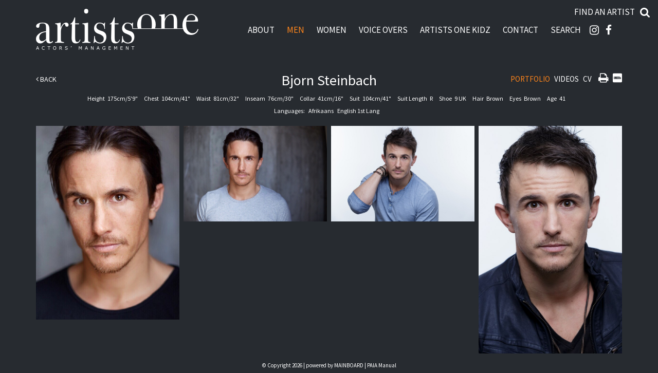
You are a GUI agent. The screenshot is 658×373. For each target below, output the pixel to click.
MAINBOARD (348, 365)
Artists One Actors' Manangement (117, 29)
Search (566, 29)
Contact (520, 29)
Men (295, 29)
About (261, 29)
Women (331, 29)
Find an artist (604, 11)
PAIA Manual (381, 365)
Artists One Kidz (455, 29)
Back (46, 79)
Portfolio (530, 79)
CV (587, 79)
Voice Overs (383, 29)
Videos (566, 79)
